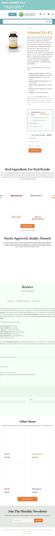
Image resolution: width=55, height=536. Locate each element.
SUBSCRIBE (38, 520)
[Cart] (47, 22)
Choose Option (32, 138)
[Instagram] (44, 14)
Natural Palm (36, 196)
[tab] (10, 301)
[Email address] (23, 520)
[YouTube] (48, 14)
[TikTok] (52, 14)
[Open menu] (49, 21)
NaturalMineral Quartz (38, 218)
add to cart (35, 150)
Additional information (23, 301)
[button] (17, 196)
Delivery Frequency (33, 123)
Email (31, 399)
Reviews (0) (36, 301)
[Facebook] (40, 14)
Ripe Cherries (16, 196)
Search (12, 14)
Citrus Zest (16, 217)
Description (10, 301)
